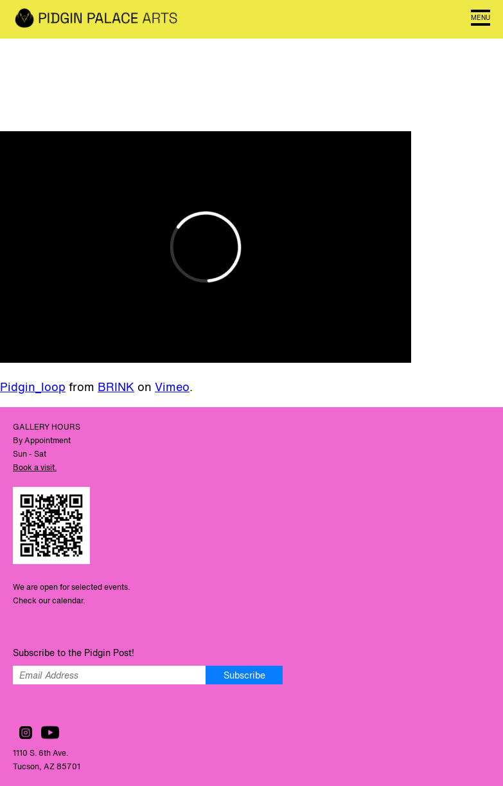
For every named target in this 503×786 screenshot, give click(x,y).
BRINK (116, 386)
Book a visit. (35, 467)
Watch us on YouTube (50, 732)
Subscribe (244, 675)
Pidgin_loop (33, 386)
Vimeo (172, 386)
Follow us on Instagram (25, 732)
